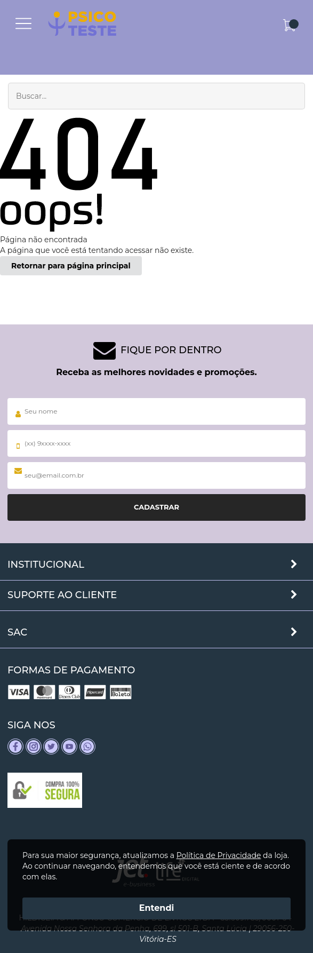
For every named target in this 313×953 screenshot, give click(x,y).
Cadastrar (156, 507)
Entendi (156, 908)
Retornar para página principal (71, 266)
